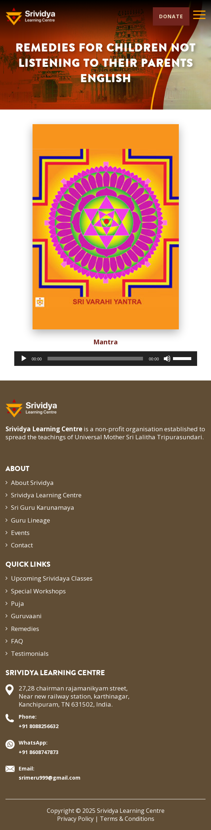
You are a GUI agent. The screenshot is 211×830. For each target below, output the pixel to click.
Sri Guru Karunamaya (42, 507)
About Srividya (32, 482)
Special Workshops (38, 591)
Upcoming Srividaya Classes (52, 578)
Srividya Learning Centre (46, 495)
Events (20, 532)
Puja (17, 603)
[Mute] (167, 358)
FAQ (17, 641)
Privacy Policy (75, 819)
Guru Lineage (30, 520)
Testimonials (30, 653)
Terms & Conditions (127, 819)
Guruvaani (26, 616)
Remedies (25, 628)
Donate (171, 16)
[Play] (23, 358)
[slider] (95, 358)
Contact (22, 545)
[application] (105, 358)
